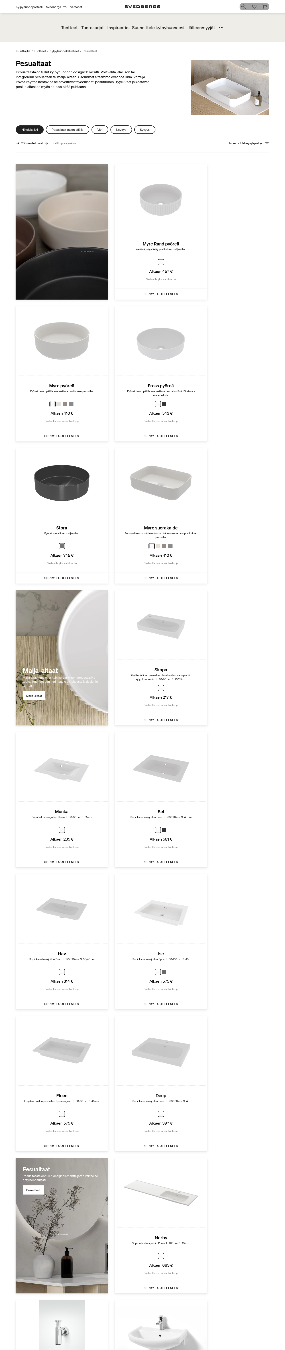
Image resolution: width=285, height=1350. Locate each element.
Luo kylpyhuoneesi (176, 1324)
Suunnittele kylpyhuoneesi (158, 27)
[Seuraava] (258, 1156)
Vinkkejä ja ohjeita (246, 1346)
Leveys (121, 130)
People (203, 1342)
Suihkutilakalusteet (100, 1342)
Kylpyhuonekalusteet (64, 51)
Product (204, 1337)
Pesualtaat (207, 727)
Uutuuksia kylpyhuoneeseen (136, 1339)
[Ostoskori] (266, 6)
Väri (99, 130)
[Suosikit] (256, 6)
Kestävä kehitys (210, 1324)
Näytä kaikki (30, 130)
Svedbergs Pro (56, 7)
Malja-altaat (34, 535)
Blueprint (169, 1341)
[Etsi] (245, 6)
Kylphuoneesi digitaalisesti (172, 1334)
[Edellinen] (26, 1156)
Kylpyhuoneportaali (29, 7)
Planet (203, 1332)
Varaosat (76, 7)
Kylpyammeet (96, 1346)
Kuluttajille (23, 51)
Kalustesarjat (133, 1346)
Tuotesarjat (92, 27)
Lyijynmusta (242, 1342)
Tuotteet (69, 27)
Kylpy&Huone (243, 1332)
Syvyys (145, 130)
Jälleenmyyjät (201, 27)
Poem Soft (131, 1332)
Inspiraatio (117, 27)
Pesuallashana (97, 1337)
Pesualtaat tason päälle (67, 130)
